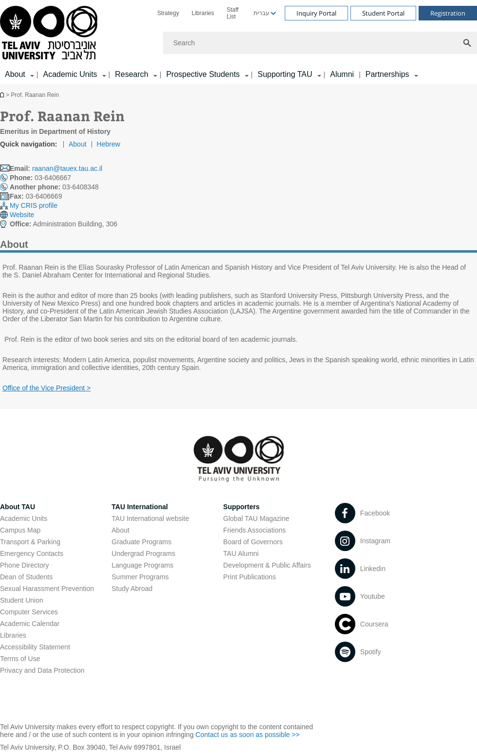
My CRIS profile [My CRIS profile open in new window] (33, 205)
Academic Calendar (29, 623)
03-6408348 (54, 187)
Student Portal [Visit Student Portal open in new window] (383, 13)
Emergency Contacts (31, 553)
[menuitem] (168, 13)
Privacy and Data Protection (42, 670)
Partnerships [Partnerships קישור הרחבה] (387, 74)
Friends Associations (254, 530)
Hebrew (108, 144)
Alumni (342, 74)
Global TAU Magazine (256, 518)
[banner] (238, 42)
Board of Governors (253, 542)
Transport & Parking (30, 542)
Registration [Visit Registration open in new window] (447, 13)
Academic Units (23, 518)
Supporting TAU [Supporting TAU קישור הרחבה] (284, 74)
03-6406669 (36, 196)
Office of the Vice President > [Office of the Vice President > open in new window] (46, 388)
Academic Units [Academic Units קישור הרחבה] (70, 74)
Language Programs (142, 565)
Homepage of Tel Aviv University (2, 94)
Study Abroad (131, 588)
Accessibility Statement (35, 647)
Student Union (21, 600)
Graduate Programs (141, 542)
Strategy (168, 13)
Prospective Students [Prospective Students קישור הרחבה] (202, 74)
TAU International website (150, 518)
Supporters (241, 507)
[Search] (320, 43)
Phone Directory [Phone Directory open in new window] (24, 565)
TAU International (139, 507)
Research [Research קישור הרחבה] (131, 74)
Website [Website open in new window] (22, 215)
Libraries (203, 13)
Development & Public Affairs (267, 565)
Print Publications (249, 577)
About (78, 144)
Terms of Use (20, 659)
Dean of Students (26, 577)
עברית (262, 13)
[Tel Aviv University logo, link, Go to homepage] (50, 33)
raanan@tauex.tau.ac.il (67, 168)
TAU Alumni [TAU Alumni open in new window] (241, 553)
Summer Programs (139, 577)
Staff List (232, 13)
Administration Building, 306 (63, 224)
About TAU (17, 507)
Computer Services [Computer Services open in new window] (29, 612)
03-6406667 (40, 178)
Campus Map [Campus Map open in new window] (20, 530)
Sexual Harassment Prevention (47, 588)
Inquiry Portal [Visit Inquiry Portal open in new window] (316, 13)
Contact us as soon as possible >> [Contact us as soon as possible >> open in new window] (248, 734)
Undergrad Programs (143, 553)
